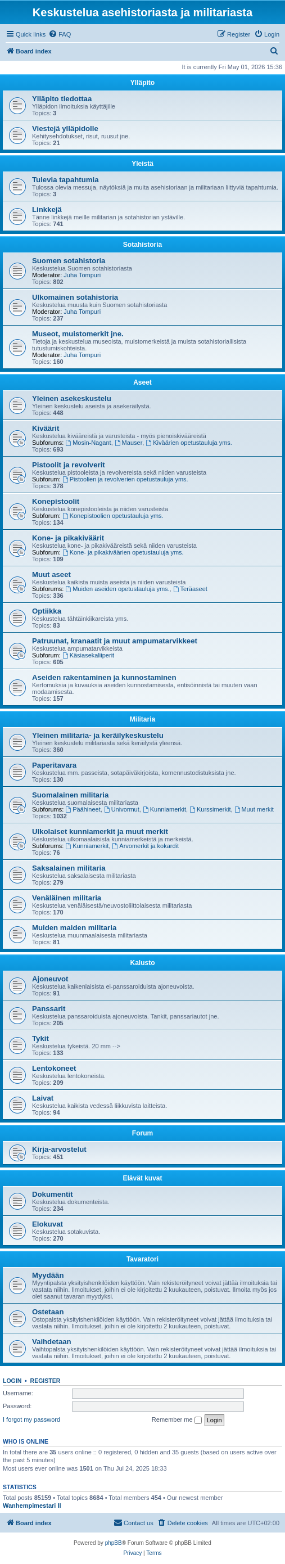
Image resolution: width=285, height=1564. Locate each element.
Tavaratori (142, 1259)
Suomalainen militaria (70, 795)
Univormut (121, 809)
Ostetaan (48, 1312)
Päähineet (82, 809)
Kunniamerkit (164, 809)
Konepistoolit (55, 501)
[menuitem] (59, 34)
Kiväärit (45, 428)
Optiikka (46, 611)
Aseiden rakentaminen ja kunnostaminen (104, 677)
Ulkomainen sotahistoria (75, 297)
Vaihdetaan (51, 1341)
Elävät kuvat (142, 1178)
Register (45, 1380)
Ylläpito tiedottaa (62, 98)
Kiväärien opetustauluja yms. (189, 442)
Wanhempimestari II (32, 1505)
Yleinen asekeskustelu (71, 398)
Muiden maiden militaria (74, 927)
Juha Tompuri (82, 275)
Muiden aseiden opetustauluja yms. (117, 588)
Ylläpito (142, 83)
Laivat (42, 1098)
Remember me (177, 1420)
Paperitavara (54, 765)
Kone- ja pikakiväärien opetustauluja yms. (123, 552)
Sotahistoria (142, 245)
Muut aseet (51, 574)
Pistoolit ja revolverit (68, 465)
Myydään (48, 1275)
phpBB (113, 1543)
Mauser (129, 442)
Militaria (142, 719)
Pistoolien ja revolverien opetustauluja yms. (125, 479)
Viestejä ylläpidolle (65, 128)
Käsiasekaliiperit (88, 655)
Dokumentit (52, 1194)
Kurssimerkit (209, 809)
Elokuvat (47, 1224)
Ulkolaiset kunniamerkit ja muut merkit (100, 831)
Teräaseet (190, 588)
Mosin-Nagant (88, 442)
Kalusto (142, 963)
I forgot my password (31, 1419)
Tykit (40, 1038)
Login (12, 1380)
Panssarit (48, 1008)
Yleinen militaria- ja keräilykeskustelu (98, 735)
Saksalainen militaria (68, 868)
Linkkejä (47, 209)
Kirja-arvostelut (59, 1149)
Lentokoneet (54, 1068)
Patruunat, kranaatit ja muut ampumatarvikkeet (114, 641)
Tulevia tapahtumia (65, 179)
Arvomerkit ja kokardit (145, 845)
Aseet (142, 382)
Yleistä (142, 164)
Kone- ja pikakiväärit (68, 538)
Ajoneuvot (50, 979)
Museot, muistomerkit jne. (78, 334)
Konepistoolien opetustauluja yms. (113, 515)
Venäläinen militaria (66, 898)
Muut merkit (254, 809)
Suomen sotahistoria (68, 260)
